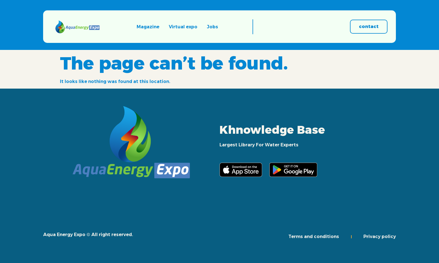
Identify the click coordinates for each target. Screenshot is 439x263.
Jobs (212, 26)
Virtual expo (183, 26)
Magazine (148, 26)
